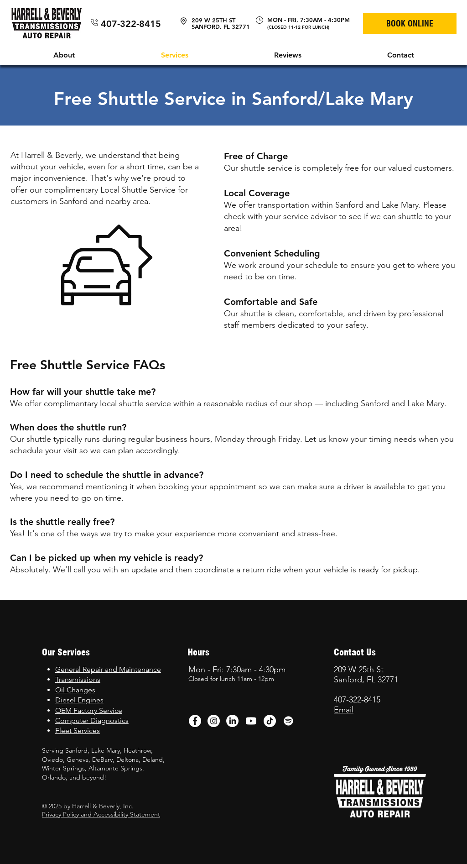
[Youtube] (251, 721)
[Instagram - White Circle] (214, 721)
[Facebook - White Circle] (195, 721)
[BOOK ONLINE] (410, 23)
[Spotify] (288, 721)
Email (343, 710)
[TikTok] (270, 721)
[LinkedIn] (232, 721)
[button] (64, 55)
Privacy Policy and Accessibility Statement (101, 814)
